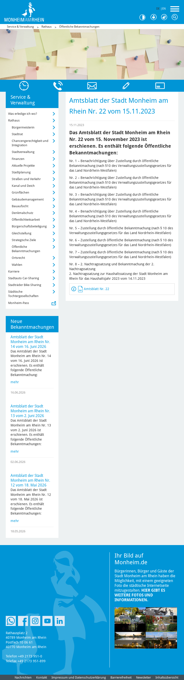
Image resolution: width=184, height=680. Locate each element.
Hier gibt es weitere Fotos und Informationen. (140, 595)
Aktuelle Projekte (23, 165)
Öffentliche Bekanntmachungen (79, 26)
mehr (15, 382)
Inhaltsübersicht (166, 677)
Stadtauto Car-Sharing (23, 278)
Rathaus (46, 26)
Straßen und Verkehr (26, 179)
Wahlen (17, 265)
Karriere (13, 271)
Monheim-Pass (18, 303)
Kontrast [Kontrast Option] (144, 17)
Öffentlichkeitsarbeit (26, 219)
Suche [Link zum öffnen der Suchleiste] (176, 17)
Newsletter (143, 677)
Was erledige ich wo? (22, 113)
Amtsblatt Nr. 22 (96, 289)
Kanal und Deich (23, 186)
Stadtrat (17, 134)
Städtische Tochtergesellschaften (23, 294)
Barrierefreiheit (121, 677)
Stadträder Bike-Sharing (24, 285)
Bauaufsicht (20, 206)
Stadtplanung (21, 172)
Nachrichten (23, 677)
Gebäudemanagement (28, 199)
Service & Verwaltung (20, 26)
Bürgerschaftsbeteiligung (29, 226)
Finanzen (18, 159)
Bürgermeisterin (23, 127)
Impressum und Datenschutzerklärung (79, 677)
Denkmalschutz (22, 213)
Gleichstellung (21, 233)
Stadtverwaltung (23, 152)
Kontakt (41, 677)
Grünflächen (20, 192)
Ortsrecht (18, 258)
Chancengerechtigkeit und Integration (30, 143)
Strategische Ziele (24, 240)
